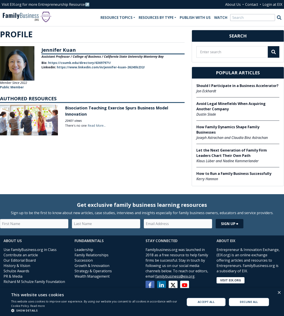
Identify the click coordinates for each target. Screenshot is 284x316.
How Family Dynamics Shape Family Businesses (227, 129)
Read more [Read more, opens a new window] (37, 306)
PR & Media (13, 276)
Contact (251, 4)
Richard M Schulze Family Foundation (34, 281)
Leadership (84, 249)
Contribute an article (21, 255)
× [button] (279, 292)
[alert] (142, 302)
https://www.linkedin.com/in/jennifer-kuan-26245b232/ (101, 67)
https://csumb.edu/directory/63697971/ (79, 63)
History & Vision (17, 265)
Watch (220, 17)
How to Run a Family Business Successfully (233, 173)
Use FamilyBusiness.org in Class (30, 249)
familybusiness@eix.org (175, 276)
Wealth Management (92, 276)
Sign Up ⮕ (229, 223)
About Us (233, 4)
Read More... (97, 125)
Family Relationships (91, 255)
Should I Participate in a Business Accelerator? (237, 85)
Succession (84, 260)
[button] (95, 310)
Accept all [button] (206, 302)
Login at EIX (272, 4)
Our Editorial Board (20, 260)
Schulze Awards (16, 271)
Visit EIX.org (230, 280)
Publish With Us (195, 17)
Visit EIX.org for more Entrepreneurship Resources (44, 4)
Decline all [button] (249, 302)
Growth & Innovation (92, 265)
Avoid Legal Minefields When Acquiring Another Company (231, 106)
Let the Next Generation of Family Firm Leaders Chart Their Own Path (231, 153)
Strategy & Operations (93, 271)
